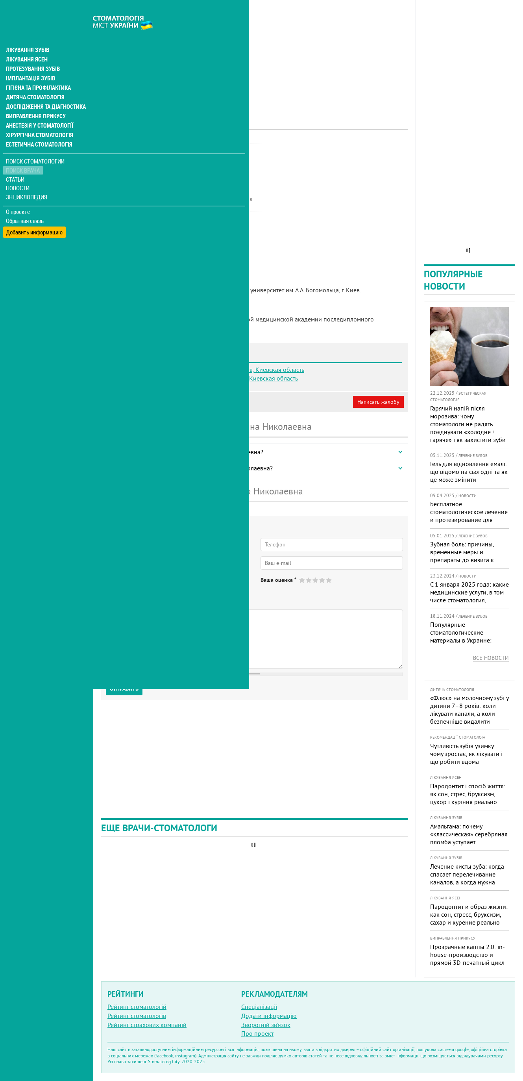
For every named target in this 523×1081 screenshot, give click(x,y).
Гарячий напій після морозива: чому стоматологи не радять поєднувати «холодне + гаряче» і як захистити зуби (468, 424)
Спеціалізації (259, 1006)
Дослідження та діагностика (44, 90)
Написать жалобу (378, 401)
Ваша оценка (278, 579)
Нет (141, 586)
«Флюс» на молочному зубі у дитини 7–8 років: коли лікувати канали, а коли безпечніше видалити (469, 709)
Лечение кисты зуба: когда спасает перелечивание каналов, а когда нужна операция (467, 878)
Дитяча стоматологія (34, 80)
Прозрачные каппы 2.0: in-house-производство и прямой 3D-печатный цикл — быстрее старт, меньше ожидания (467, 962)
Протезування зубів (32, 52)
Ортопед (199, 152)
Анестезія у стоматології (38, 109)
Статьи (16, 162)
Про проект (257, 1033)
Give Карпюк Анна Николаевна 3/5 (315, 580)
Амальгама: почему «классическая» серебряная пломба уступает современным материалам (469, 838)
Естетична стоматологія (38, 127)
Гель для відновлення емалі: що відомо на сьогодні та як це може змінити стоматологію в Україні (469, 475)
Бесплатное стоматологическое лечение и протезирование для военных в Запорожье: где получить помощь (469, 519)
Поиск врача (23, 153)
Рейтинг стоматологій (136, 1006)
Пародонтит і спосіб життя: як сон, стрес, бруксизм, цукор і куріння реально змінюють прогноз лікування (467, 801)
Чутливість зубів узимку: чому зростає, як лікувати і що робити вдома (466, 753)
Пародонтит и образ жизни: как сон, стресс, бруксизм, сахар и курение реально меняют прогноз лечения (469, 918)
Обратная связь (25, 204)
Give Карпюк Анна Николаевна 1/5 (302, 580)
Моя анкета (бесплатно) (138, 401)
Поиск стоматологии (35, 144)
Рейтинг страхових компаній (147, 1025)
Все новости (491, 657)
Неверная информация (208, 401)
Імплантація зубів (30, 61)
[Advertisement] (254, 55)
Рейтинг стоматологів (136, 1016)
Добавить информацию (34, 213)
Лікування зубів (27, 33)
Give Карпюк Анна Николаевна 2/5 (309, 580)
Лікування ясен (26, 42)
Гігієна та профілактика (38, 71)
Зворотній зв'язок (265, 1025)
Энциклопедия (27, 180)
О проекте (18, 195)
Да (120, 586)
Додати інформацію (269, 1016)
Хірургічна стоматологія (38, 118)
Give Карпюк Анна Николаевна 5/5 (329, 580)
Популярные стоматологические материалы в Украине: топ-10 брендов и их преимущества (461, 640)
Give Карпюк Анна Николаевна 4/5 (322, 580)
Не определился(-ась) (185, 586)
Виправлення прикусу (35, 99)
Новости (18, 171)
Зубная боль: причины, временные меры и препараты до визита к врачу (462, 556)
